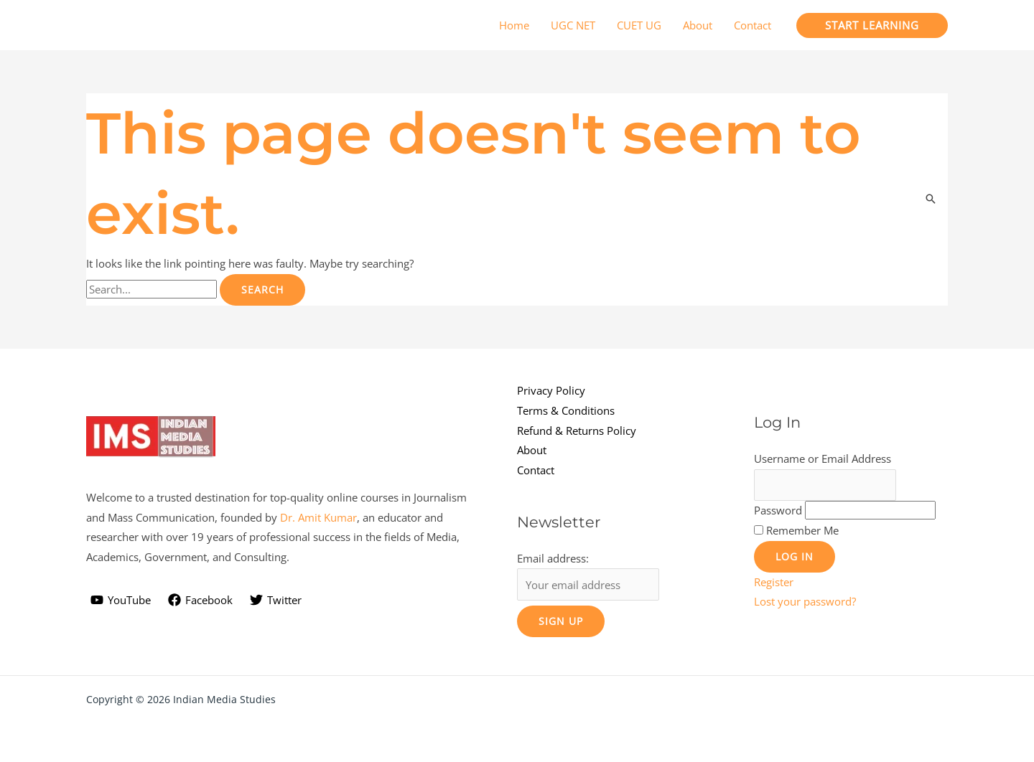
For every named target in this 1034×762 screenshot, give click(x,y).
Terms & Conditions (566, 410)
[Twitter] (276, 599)
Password (778, 510)
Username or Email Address (822, 458)
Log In (795, 556)
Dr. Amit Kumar (318, 517)
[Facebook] (200, 599)
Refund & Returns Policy (576, 430)
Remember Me (802, 530)
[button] (872, 25)
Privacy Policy (551, 390)
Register (773, 582)
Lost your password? (805, 602)
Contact (535, 470)
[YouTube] (120, 599)
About (531, 450)
